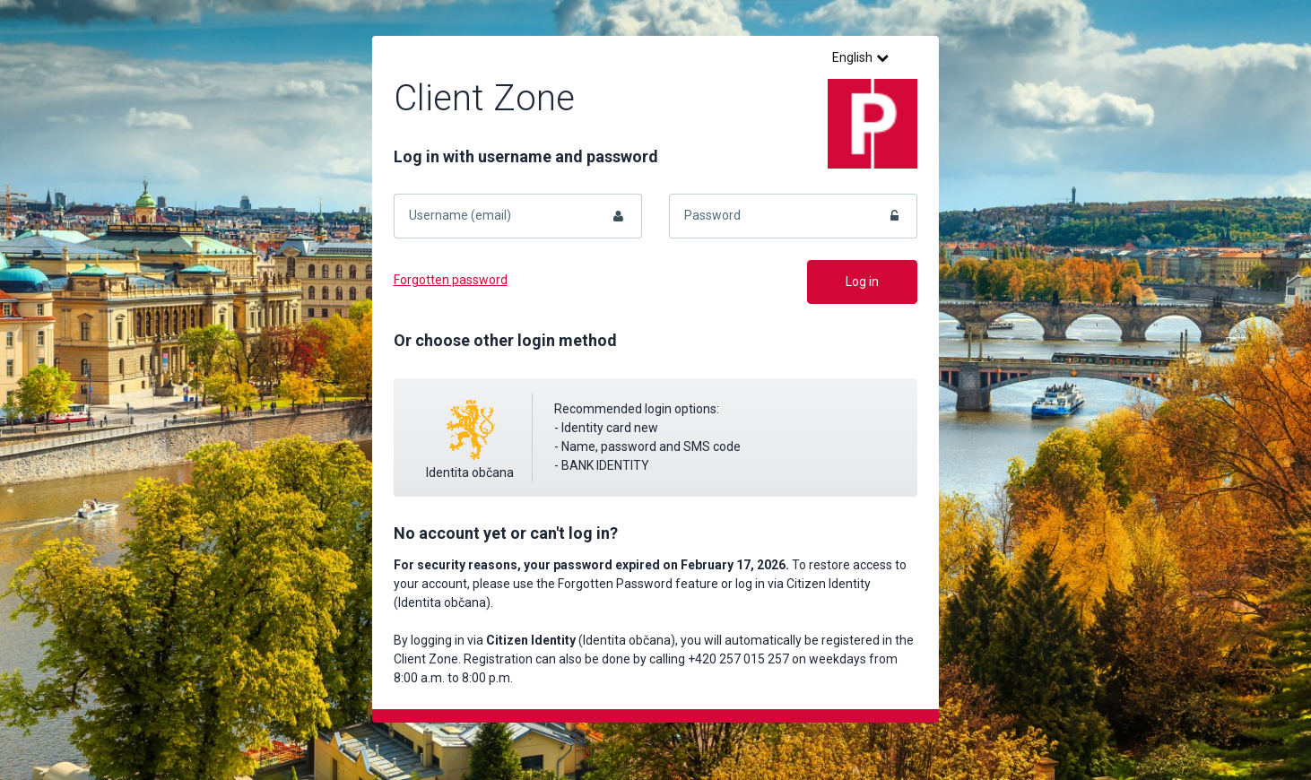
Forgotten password (451, 280)
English (860, 57)
